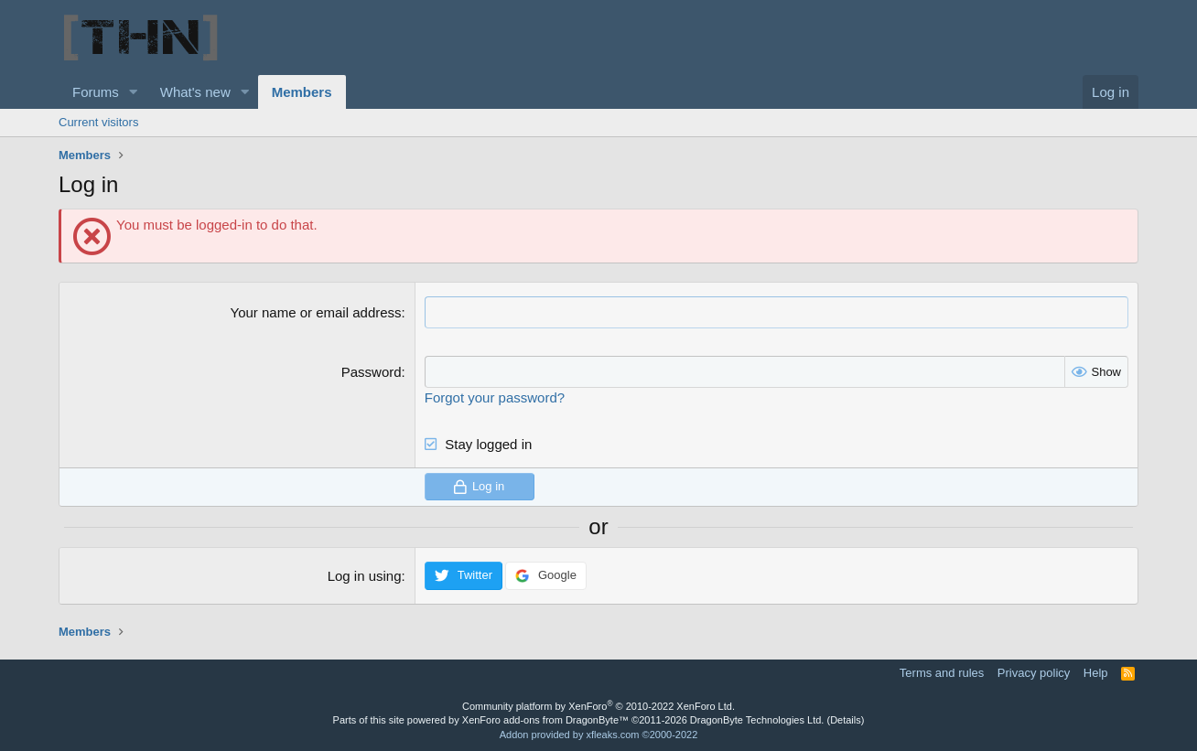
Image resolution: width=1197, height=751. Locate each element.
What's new (195, 92)
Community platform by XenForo (598, 706)
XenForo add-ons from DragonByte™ (545, 719)
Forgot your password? (495, 397)
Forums (95, 92)
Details (845, 719)
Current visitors (98, 122)
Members (302, 92)
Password (371, 372)
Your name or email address (316, 312)
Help (1096, 673)
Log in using (365, 576)
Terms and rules (942, 673)
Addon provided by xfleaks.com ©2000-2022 (599, 734)
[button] (133, 92)
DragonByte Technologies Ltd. (757, 719)
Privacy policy (1034, 673)
